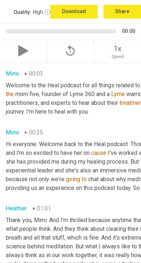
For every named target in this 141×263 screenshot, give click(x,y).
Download (74, 11)
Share (122, 11)
